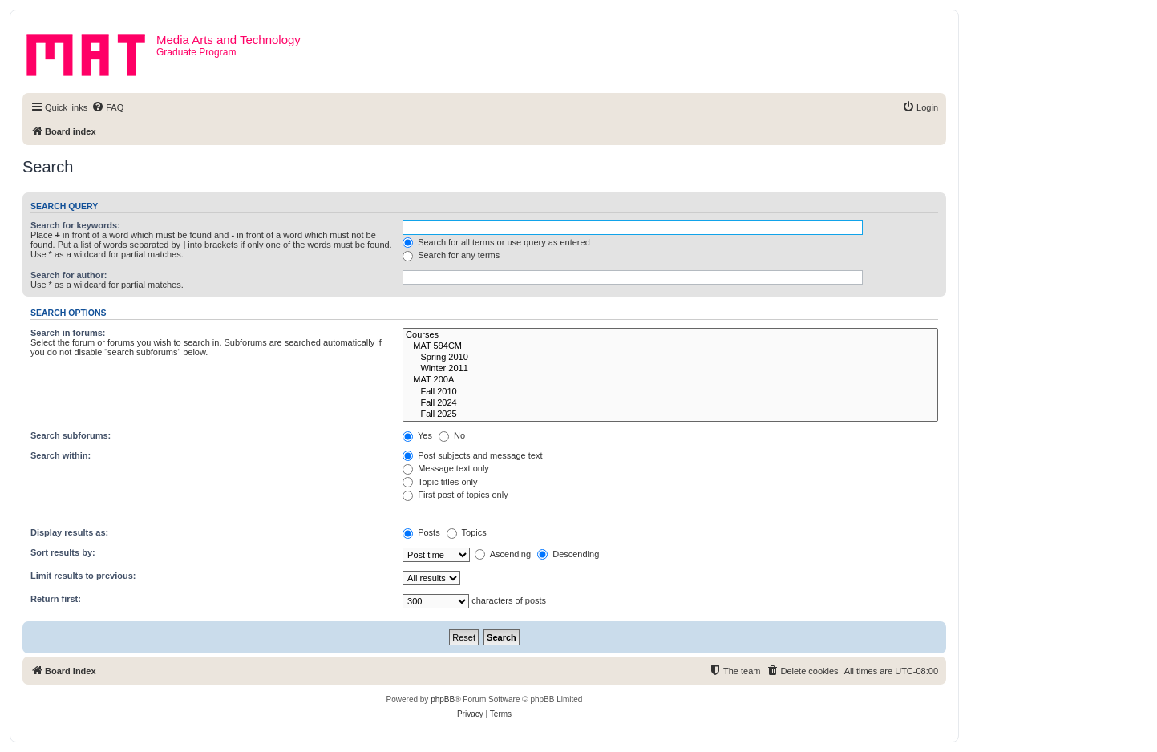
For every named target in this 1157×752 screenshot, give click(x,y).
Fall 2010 (670, 392)
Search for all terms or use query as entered (496, 242)
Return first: (55, 599)
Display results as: (69, 532)
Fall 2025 (670, 414)
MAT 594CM (670, 346)
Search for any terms (451, 255)
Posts (421, 532)
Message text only (446, 468)
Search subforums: (70, 435)
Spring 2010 (670, 357)
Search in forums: (68, 333)
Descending (568, 554)
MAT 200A (670, 380)
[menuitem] (107, 107)
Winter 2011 (670, 368)
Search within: (60, 455)
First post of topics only (455, 494)
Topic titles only (440, 482)
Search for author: (68, 275)
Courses (670, 335)
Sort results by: (62, 552)
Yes (417, 435)
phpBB (443, 699)
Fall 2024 (670, 403)
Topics (467, 532)
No (452, 435)
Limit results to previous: (83, 575)
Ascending (503, 554)
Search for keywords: (75, 225)
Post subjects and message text (472, 455)
